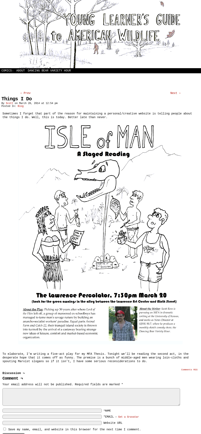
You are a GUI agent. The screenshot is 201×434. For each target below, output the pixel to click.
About (20, 70)
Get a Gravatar (128, 417)
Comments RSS (189, 369)
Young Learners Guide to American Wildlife (100, 34)
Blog (21, 106)
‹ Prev (25, 93)
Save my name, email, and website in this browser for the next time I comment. (74, 429)
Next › (175, 93)
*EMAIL (121, 416)
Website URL (112, 423)
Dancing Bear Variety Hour (49, 70)
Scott (9, 103)
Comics (7, 70)
